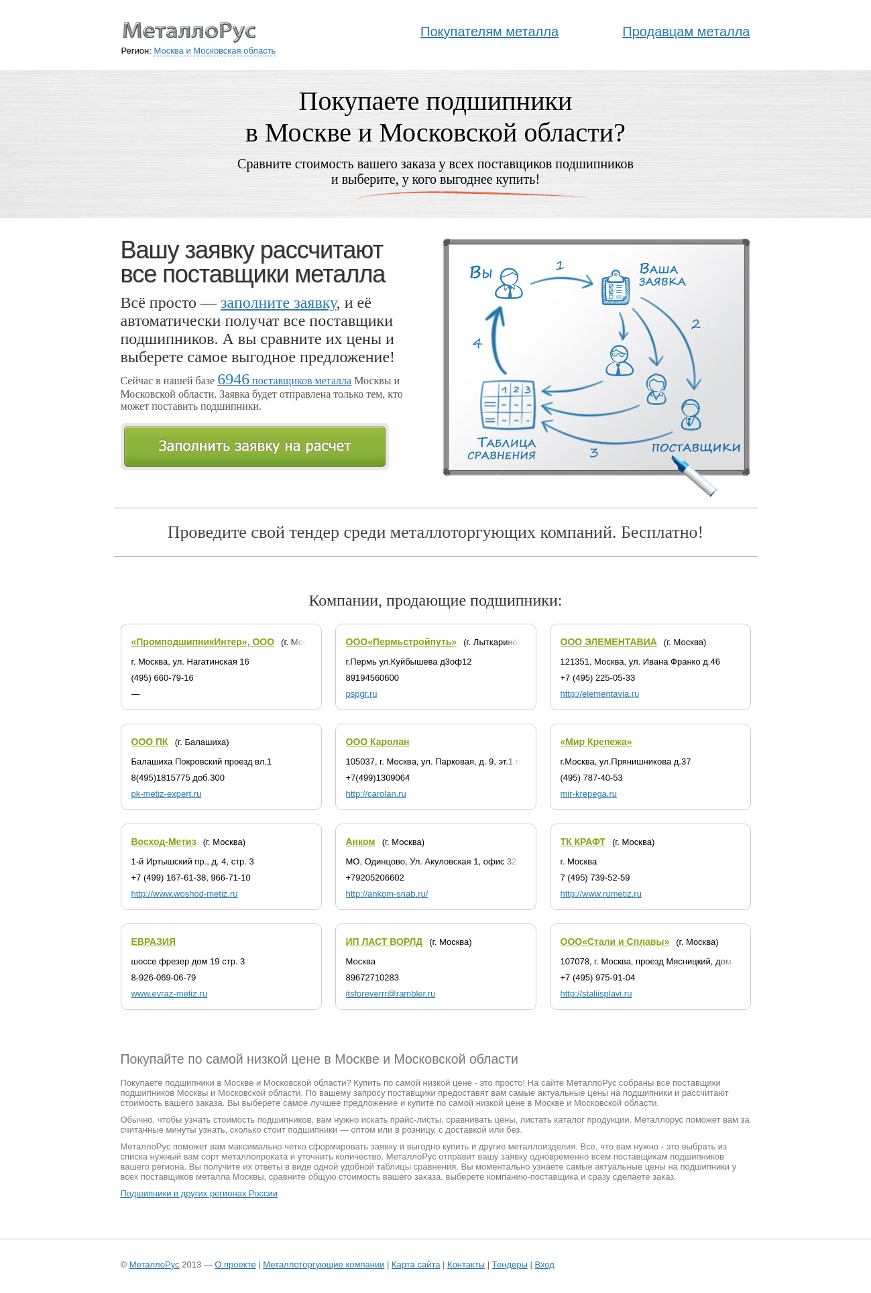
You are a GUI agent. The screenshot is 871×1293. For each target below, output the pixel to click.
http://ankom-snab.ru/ (387, 894)
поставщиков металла (284, 380)
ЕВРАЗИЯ (153, 941)
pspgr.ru (362, 694)
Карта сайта (416, 1264)
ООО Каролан (378, 741)
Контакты (466, 1264)
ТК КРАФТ (583, 841)
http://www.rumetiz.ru (601, 894)
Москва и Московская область (215, 51)
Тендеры (510, 1264)
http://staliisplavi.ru (596, 994)
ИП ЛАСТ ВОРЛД (384, 941)
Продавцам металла (686, 31)
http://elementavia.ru (600, 694)
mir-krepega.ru (589, 794)
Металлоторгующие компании (323, 1264)
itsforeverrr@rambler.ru (391, 994)
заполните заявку (279, 302)
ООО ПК (149, 741)
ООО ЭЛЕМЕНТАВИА (609, 641)
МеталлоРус (154, 1264)
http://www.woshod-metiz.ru (184, 894)
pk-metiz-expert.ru (166, 794)
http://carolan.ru (376, 794)
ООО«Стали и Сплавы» (615, 941)
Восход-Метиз (163, 841)
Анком (360, 841)
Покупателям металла (489, 31)
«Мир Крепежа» (596, 741)
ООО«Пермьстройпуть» (401, 641)
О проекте (235, 1264)
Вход (544, 1264)
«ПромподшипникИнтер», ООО (203, 641)
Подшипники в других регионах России (199, 1193)
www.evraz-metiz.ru (169, 994)
